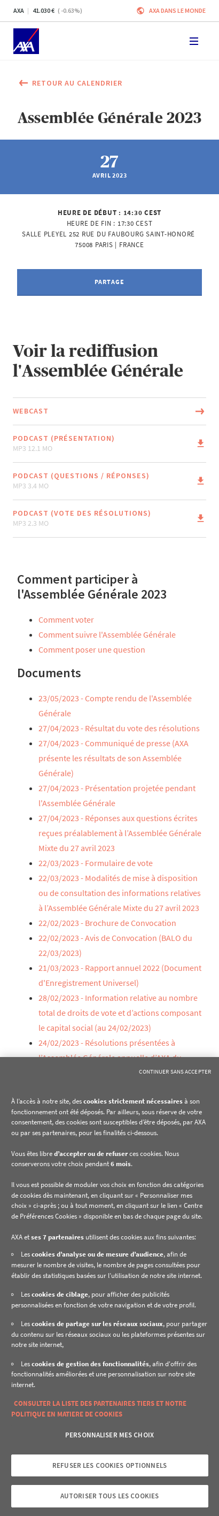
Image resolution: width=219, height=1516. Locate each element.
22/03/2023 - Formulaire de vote (95, 862)
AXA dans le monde (177, 10)
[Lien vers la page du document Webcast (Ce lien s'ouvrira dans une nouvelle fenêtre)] (109, 411)
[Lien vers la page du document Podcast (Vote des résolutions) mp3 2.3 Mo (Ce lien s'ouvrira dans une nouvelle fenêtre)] (109, 518)
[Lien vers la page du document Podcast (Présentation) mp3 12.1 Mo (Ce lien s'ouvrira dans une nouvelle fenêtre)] (109, 443)
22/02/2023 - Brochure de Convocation (107, 922)
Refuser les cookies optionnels (109, 1465)
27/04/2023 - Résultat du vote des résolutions (119, 728)
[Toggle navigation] (194, 41)
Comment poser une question (91, 649)
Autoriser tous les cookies (109, 1495)
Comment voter (66, 619)
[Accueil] (26, 41)
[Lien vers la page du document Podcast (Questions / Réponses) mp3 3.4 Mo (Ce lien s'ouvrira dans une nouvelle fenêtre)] (109, 481)
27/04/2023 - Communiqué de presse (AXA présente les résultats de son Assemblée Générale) (113, 758)
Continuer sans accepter (175, 1071)
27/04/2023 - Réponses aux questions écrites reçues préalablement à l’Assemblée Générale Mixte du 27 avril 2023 (119, 833)
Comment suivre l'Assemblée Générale (107, 634)
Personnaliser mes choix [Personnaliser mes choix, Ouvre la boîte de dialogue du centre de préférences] (109, 1435)
